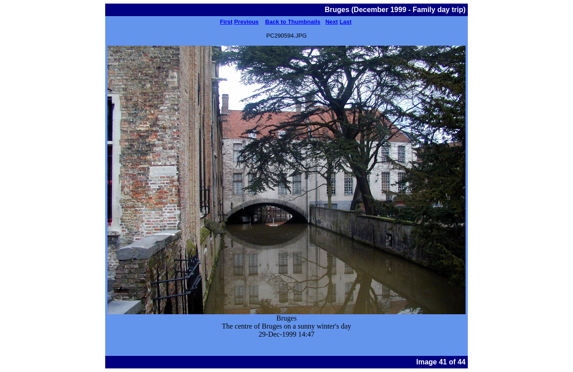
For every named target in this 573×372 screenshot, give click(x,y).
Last (346, 21)
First (226, 21)
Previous (246, 21)
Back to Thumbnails (293, 21)
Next (331, 21)
